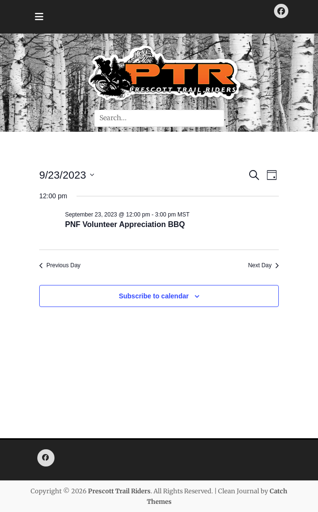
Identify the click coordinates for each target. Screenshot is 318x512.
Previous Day (59, 265)
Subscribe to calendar (153, 296)
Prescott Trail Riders (119, 491)
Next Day (263, 265)
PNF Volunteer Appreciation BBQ (125, 224)
